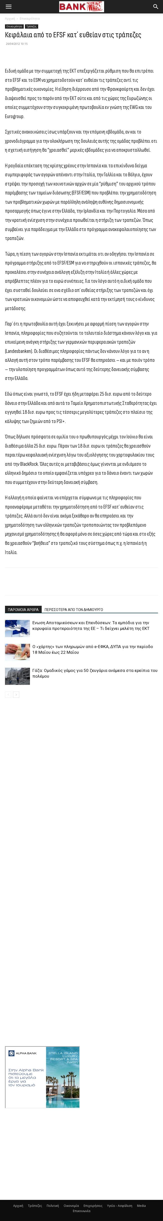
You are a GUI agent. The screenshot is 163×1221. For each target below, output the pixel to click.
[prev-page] (8, 695)
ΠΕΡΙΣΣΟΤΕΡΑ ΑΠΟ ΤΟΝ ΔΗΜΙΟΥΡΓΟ (74, 610)
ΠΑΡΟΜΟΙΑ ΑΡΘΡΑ (23, 610)
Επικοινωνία (81, 1211)
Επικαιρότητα (30, 18)
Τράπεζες (31, 26)
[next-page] (16, 695)
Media (141, 1206)
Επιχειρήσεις (93, 1206)
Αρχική (10, 18)
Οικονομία (71, 1206)
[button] (8, 6)
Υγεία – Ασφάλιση (119, 1206)
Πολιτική (53, 1206)
